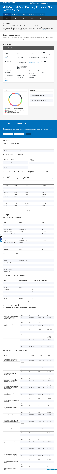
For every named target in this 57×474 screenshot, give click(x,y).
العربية (41, 3)
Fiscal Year (43, 61)
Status (18, 52)
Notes (6, 80)
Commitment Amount (9, 70)
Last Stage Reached (21, 75)
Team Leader (32, 52)
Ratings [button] (32, 18)
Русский (44, 3)
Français (38, 3)
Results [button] (40, 18)
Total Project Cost (9, 61)
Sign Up (28, 133)
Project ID (6, 52)
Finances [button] (23, 18)
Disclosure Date (20, 56)
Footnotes (5, 210)
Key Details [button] (15, 18)
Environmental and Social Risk (34, 71)
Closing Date (44, 70)
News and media (32, 14)
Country (6, 56)
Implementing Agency (21, 61)
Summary (7, 14)
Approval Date (32, 56)
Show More (46, 29)
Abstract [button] (7, 18)
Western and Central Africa (34, 62)
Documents (23, 14)
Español (34, 3)
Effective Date (44, 56)
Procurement (15, 14)
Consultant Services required (9, 76)
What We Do (5, 2)
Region (30, 61)
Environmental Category (22, 70)
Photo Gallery (40, 14)
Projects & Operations (11, 2)
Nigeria (6, 57)
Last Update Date (32, 75)
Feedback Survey (52, 469)
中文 (47, 3)
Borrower (43, 52)
